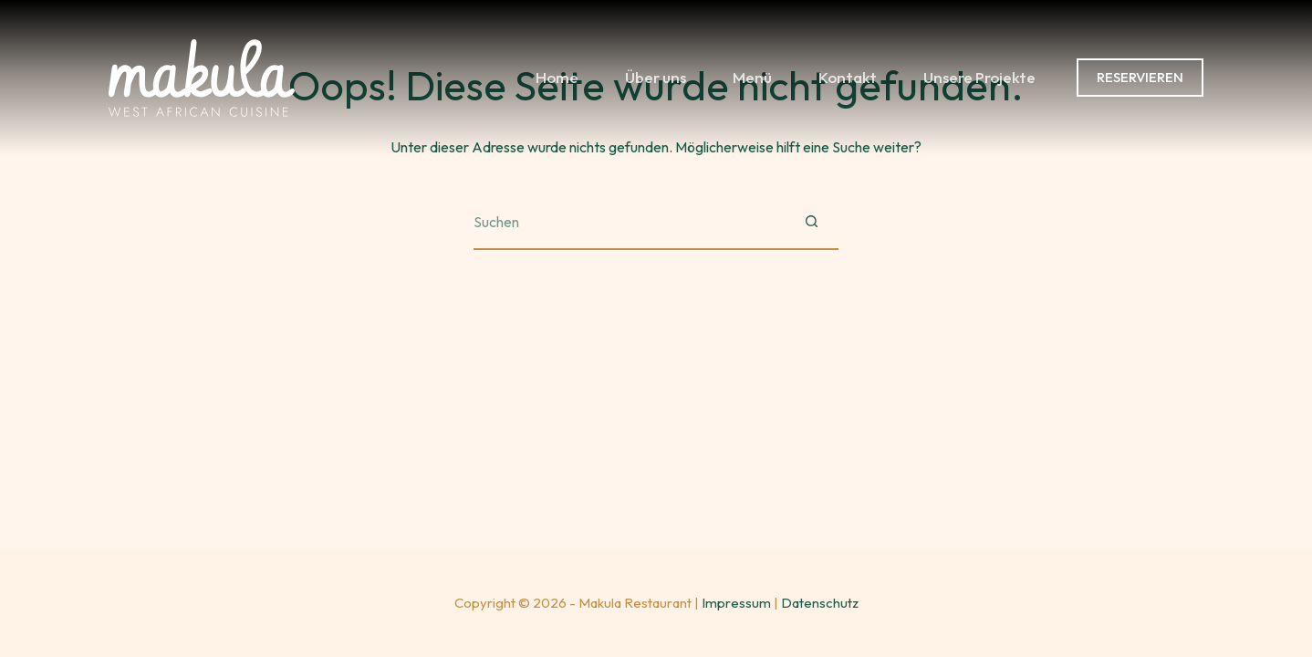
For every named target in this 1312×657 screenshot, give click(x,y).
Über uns (655, 77)
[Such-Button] (811, 222)
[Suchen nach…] (629, 222)
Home (557, 77)
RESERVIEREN (1140, 77)
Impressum (736, 602)
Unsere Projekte (979, 77)
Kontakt (847, 77)
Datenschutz (820, 602)
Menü (752, 77)
